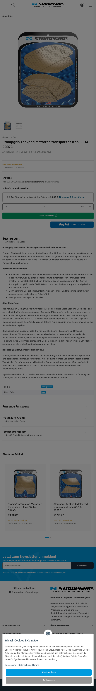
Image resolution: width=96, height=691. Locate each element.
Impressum (10, 665)
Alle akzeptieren (49, 672)
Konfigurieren (49, 680)
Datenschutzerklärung (29, 665)
